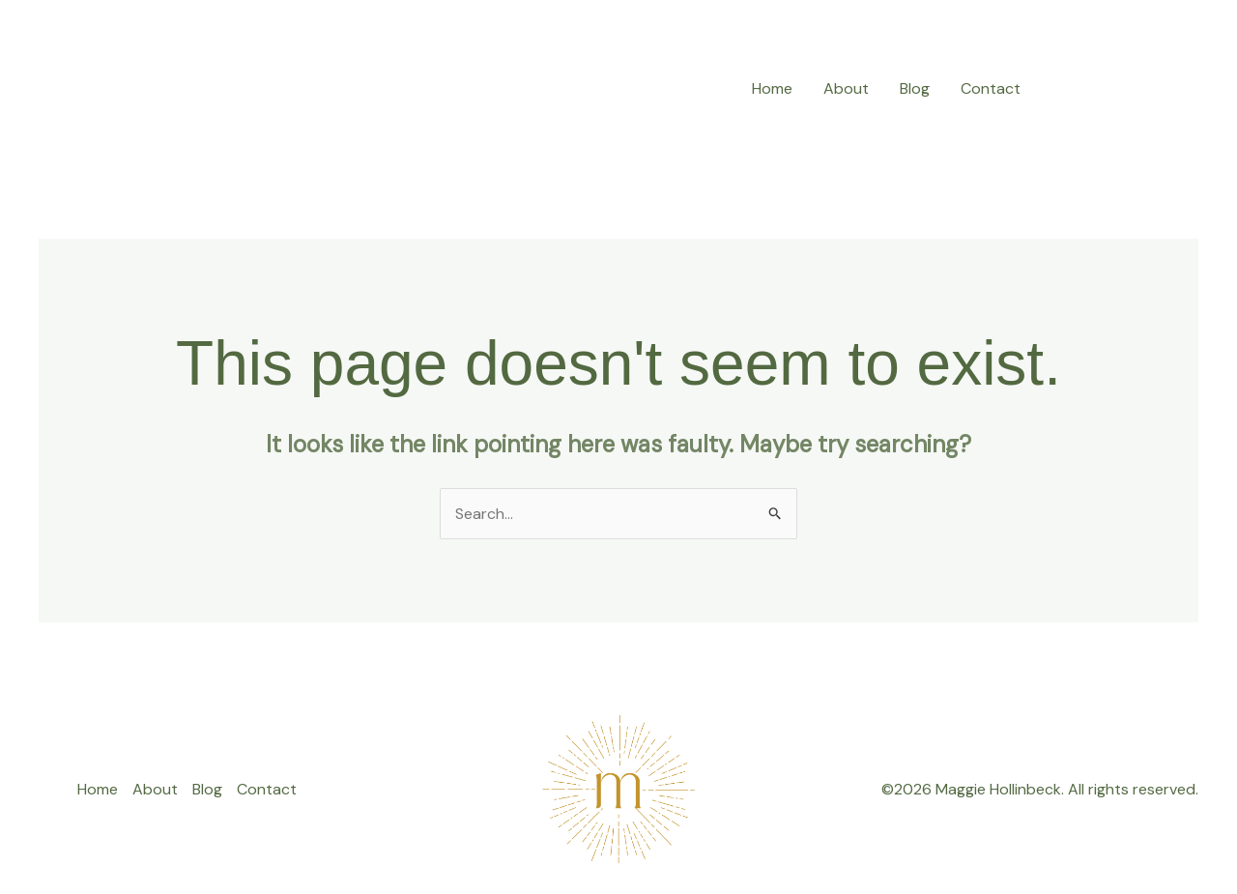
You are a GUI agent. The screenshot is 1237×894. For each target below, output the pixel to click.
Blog (915, 88)
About (846, 88)
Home (772, 88)
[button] (1126, 88)
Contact (991, 88)
